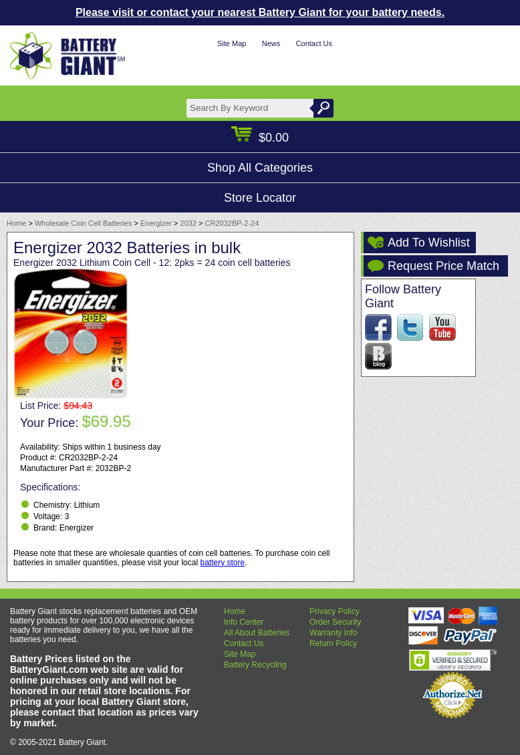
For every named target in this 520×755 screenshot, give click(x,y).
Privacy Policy (334, 611)
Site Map (231, 43)
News (271, 43)
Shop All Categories (260, 167)
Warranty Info (333, 632)
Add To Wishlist (429, 242)
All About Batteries (256, 632)
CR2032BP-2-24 (232, 223)
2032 (188, 223)
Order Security (335, 622)
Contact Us (314, 43)
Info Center (243, 622)
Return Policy (333, 643)
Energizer (156, 223)
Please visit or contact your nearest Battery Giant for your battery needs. (260, 12)
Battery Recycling (255, 664)
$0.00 (260, 137)
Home (16, 223)
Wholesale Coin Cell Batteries (83, 223)
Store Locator (260, 197)
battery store (222, 562)
